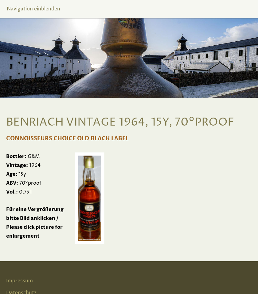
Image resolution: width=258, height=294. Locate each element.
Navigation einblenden (33, 9)
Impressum (19, 280)
